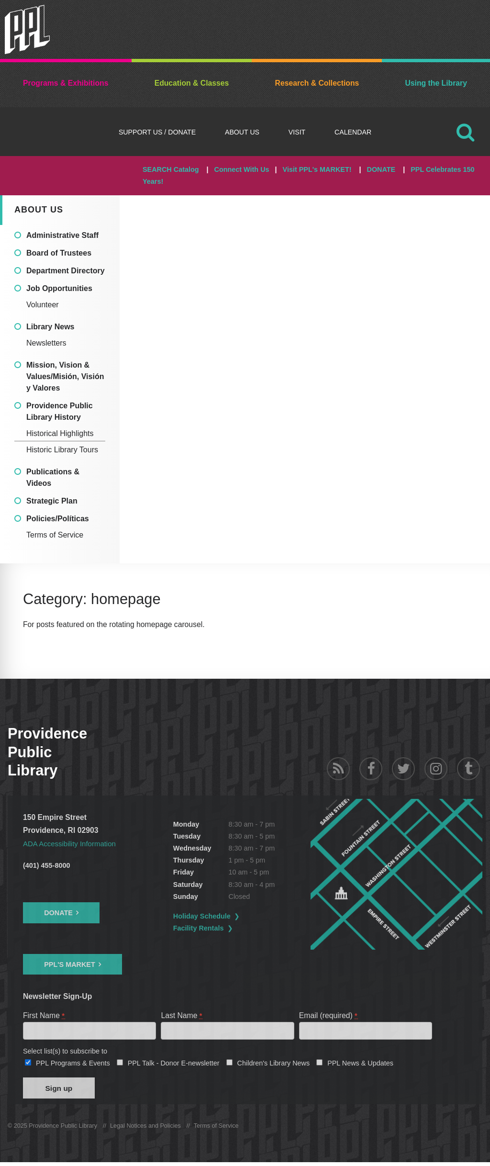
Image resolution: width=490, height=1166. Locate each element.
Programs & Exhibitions (65, 83)
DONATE (381, 169)
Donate (58, 913)
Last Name (182, 1015)
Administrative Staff (62, 235)
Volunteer (42, 305)
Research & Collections (317, 83)
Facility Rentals (217, 928)
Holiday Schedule (221, 916)
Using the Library (436, 83)
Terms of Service (54, 535)
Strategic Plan (52, 501)
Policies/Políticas (57, 519)
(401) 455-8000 (46, 865)
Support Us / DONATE (157, 132)
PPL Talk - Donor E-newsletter (174, 1065)
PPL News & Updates (360, 1065)
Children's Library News (273, 1065)
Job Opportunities (59, 288)
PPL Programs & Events (73, 1065)
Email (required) (328, 1015)
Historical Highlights (60, 433)
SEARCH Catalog (171, 169)
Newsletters (46, 343)
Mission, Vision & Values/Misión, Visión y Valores (65, 376)
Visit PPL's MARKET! (317, 169)
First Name (44, 1015)
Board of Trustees (58, 253)
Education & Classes (192, 83)
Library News (50, 327)
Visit (297, 132)
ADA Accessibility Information (72, 844)
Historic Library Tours (62, 450)
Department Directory (65, 271)
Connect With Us (241, 169)
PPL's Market (69, 964)
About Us (242, 132)
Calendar (352, 132)
